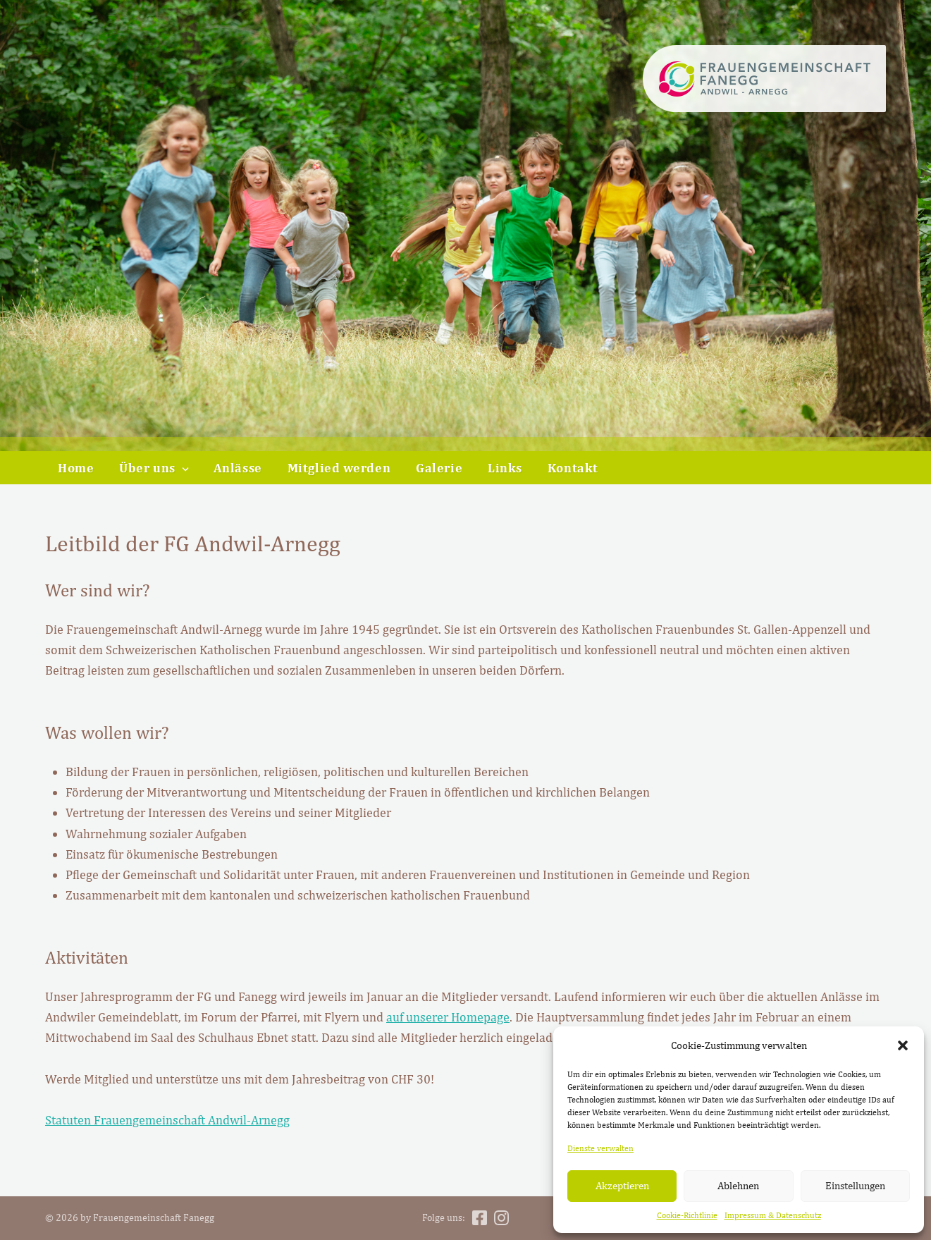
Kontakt (573, 467)
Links (505, 467)
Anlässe (238, 467)
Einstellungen (855, 1185)
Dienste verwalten (600, 1148)
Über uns (147, 467)
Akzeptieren (622, 1185)
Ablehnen (738, 1185)
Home (76, 467)
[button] (903, 1045)
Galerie (439, 467)
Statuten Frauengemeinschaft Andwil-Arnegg (167, 1119)
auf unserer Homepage (448, 1016)
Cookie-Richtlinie (687, 1215)
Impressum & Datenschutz (773, 1215)
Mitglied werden (339, 467)
